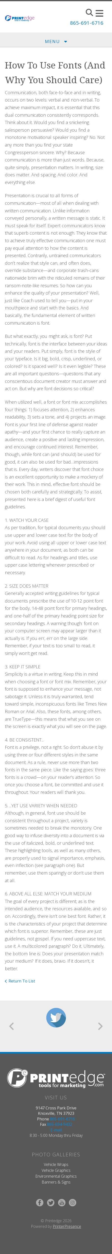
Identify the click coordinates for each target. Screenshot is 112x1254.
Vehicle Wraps (56, 1164)
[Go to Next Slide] (100, 1026)
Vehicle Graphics (56, 1170)
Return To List (22, 981)
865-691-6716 (86, 23)
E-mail (56, 1130)
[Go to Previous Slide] (12, 1026)
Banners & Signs (56, 1182)
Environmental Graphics (56, 1176)
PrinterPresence (67, 1226)
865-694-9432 (59, 1124)
